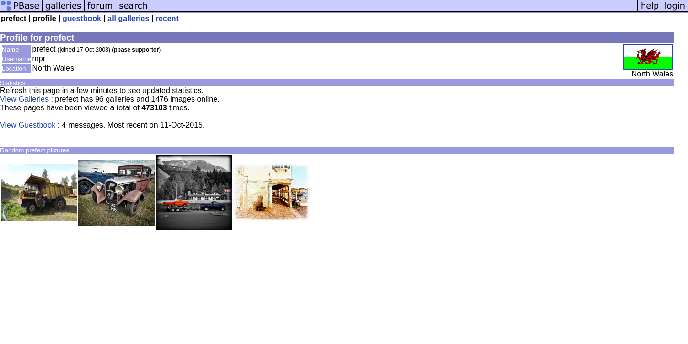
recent (167, 18)
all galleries (128, 18)
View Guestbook (27, 125)
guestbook (82, 18)
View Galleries (24, 99)
